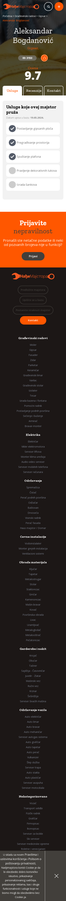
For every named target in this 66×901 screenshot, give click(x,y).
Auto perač (33, 752)
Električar (33, 441)
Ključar (33, 569)
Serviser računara (33, 472)
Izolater (33, 390)
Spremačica (33, 487)
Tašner (33, 665)
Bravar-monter (33, 426)
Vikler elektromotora (33, 446)
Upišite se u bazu (33, 300)
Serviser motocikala (33, 787)
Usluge (12, 90)
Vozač (33, 803)
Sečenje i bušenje (33, 416)
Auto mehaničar (33, 732)
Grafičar (33, 818)
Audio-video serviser (33, 461)
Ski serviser (33, 838)
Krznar (33, 691)
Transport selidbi (33, 808)
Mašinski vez (33, 681)
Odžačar (33, 502)
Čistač (33, 492)
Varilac (33, 380)
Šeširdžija (33, 696)
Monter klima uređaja (33, 456)
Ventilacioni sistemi (33, 553)
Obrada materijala (33, 562)
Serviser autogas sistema (33, 737)
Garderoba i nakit (33, 649)
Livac (33, 619)
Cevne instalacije (33, 537)
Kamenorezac (33, 599)
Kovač (33, 609)
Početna (7, 16)
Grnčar (33, 594)
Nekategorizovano (33, 796)
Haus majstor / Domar (33, 528)
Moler (33, 344)
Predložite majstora (33, 289)
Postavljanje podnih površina (33, 410)
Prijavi (33, 256)
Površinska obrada (33, 614)
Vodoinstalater (33, 543)
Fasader (33, 355)
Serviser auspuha (33, 782)
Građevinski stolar (33, 385)
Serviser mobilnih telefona (33, 467)
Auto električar (33, 716)
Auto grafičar (33, 742)
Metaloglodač (33, 630)
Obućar (33, 660)
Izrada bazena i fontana (33, 400)
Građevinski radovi (25, 16)
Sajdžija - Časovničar (33, 670)
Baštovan (33, 507)
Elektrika (33, 435)
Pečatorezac (33, 640)
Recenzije (34, 90)
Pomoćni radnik (33, 405)
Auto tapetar (33, 747)
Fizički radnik (33, 813)
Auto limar (33, 721)
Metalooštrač (33, 635)
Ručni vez (33, 686)
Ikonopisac (33, 828)
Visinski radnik (33, 518)
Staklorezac (33, 589)
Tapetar (33, 574)
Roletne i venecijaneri (33, 849)
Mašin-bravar (33, 604)
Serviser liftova (33, 451)
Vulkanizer (33, 757)
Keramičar (33, 370)
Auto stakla (33, 772)
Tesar (33, 395)
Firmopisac (33, 823)
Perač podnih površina (33, 497)
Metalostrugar (33, 579)
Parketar (33, 365)
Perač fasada (33, 523)
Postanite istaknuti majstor (33, 310)
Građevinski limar (33, 375)
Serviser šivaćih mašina (33, 701)
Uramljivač (33, 625)
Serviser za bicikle (33, 833)
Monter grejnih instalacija (33, 548)
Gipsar (42, 16)
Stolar (33, 584)
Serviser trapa (33, 767)
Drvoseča (33, 512)
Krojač (33, 655)
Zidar (33, 360)
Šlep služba (33, 762)
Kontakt (54, 90)
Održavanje (33, 481)
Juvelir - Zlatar (33, 676)
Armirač (33, 421)
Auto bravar (33, 726)
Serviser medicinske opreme (33, 843)
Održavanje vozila (33, 710)
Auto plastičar (33, 777)
